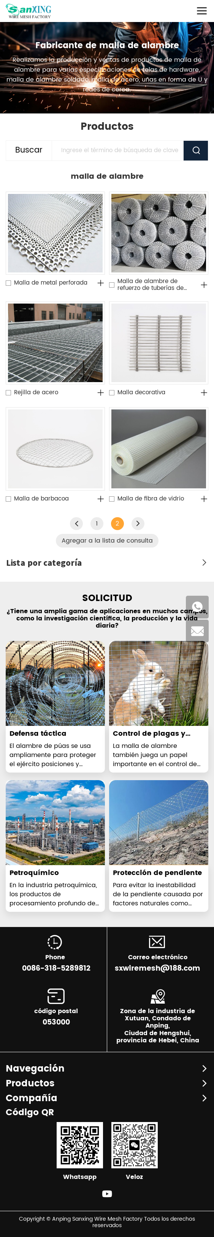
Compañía (31, 1098)
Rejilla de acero (36, 392)
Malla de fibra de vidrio (150, 499)
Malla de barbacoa (41, 499)
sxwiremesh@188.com (157, 968)
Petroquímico (34, 872)
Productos (30, 1083)
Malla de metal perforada (50, 283)
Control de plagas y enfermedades (149, 738)
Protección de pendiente (157, 872)
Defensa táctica (38, 733)
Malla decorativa (141, 392)
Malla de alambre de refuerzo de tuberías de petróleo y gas (150, 285)
